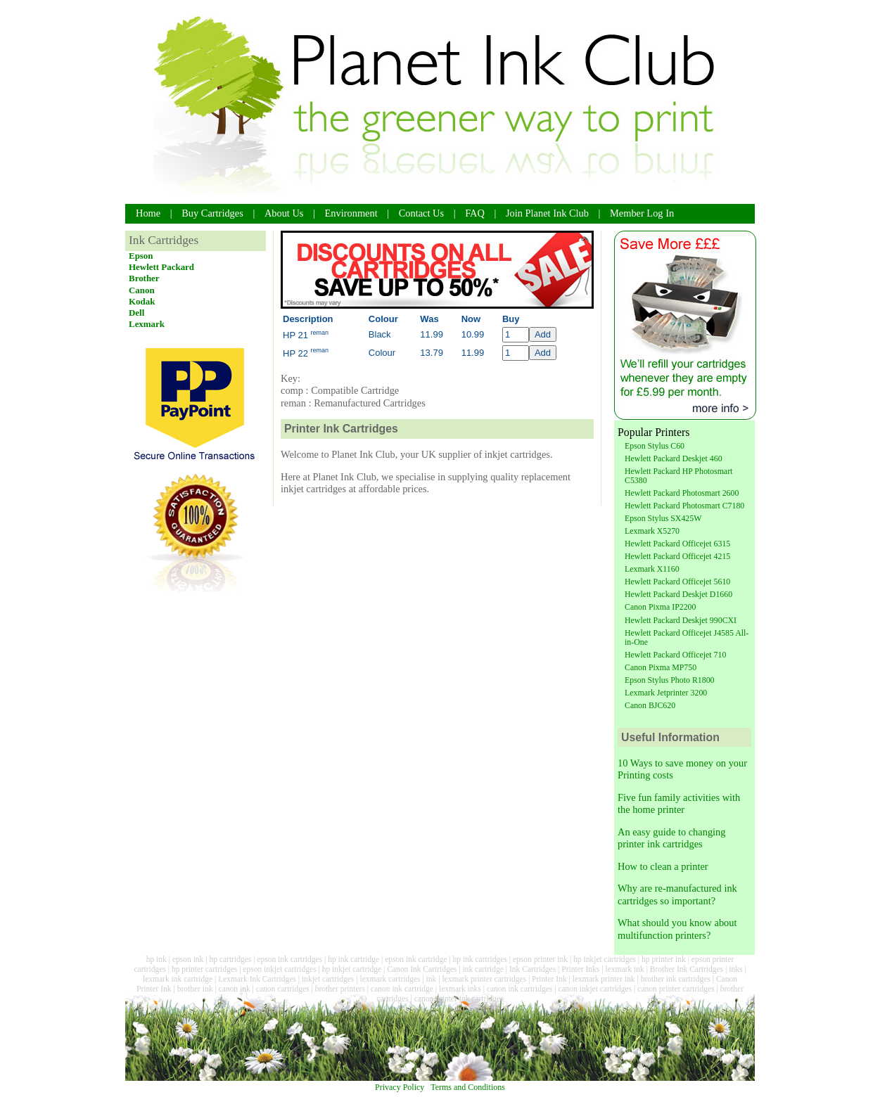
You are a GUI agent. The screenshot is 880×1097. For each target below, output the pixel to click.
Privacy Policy (399, 1087)
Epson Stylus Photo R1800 (670, 680)
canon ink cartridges (519, 988)
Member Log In (642, 213)
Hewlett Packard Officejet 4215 (677, 556)
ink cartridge (483, 969)
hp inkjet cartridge (351, 969)
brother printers (340, 988)
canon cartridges (283, 988)
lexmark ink (624, 969)
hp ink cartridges (479, 959)
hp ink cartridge (353, 959)
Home (148, 213)
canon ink (234, 988)
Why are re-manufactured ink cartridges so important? (677, 894)
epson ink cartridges (289, 959)
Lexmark (147, 324)
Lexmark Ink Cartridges (257, 979)
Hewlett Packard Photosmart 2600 (682, 493)
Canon (142, 290)
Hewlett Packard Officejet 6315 (677, 543)
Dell (136, 312)
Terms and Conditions (468, 1087)
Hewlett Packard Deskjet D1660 (678, 594)
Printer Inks (580, 969)
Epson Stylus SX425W (663, 518)
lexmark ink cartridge (177, 979)
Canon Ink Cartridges (422, 969)
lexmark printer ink (604, 979)
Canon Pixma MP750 (660, 667)
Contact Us (421, 213)
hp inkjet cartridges (604, 959)
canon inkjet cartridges (595, 988)
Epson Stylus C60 (654, 446)
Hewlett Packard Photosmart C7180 (684, 506)
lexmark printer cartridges (484, 979)
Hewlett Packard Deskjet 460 (673, 458)
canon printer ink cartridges (459, 998)
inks (735, 969)
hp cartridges (230, 959)
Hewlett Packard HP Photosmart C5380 (678, 475)
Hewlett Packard (161, 267)
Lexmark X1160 (652, 569)
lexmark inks (460, 988)
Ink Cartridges (532, 969)
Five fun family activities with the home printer (679, 803)
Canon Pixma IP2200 (660, 607)
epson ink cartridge (416, 959)
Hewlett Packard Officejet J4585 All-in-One (686, 637)
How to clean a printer (663, 866)
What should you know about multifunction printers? (677, 928)
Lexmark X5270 (652, 531)
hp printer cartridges (204, 969)
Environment (351, 213)
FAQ (475, 213)
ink (431, 979)
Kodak (142, 301)
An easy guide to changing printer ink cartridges (671, 837)
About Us (284, 213)
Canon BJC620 (650, 705)
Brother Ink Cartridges (686, 969)
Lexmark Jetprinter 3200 (666, 693)
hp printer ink (664, 959)
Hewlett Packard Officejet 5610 (677, 581)
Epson (141, 255)
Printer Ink (549, 979)
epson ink (187, 959)
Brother (144, 278)
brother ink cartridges (675, 979)
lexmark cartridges (390, 979)
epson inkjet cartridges (279, 969)
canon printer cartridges (675, 988)
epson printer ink (540, 959)
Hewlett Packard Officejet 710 (675, 655)
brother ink (195, 988)
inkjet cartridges (328, 979)
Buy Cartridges (212, 213)
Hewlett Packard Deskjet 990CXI (680, 620)
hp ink (156, 959)
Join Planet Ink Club (547, 213)
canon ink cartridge (402, 988)
